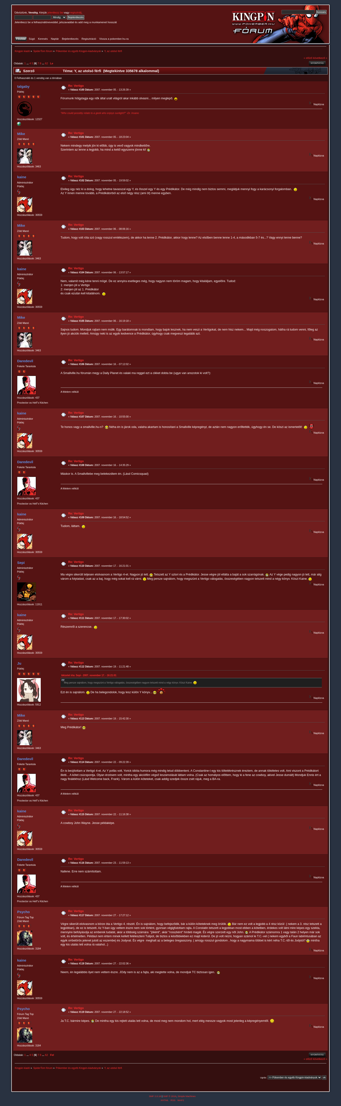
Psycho (23, 912)
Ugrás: (263, 1077)
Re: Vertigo (76, 85)
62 (46, 63)
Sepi (21, 563)
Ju (19, 663)
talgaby (23, 86)
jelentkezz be (55, 12)
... (28, 63)
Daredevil (25, 361)
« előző (308, 58)
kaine (21, 177)
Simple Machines (187, 1096)
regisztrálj (75, 12)
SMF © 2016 (169, 1096)
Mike (21, 134)
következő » (320, 58)
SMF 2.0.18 (155, 1096)
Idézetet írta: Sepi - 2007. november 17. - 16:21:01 (89, 675)
